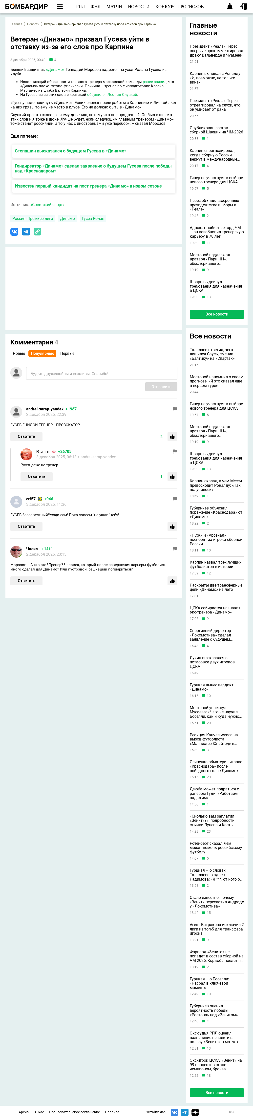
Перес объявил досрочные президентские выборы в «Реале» (214, 204)
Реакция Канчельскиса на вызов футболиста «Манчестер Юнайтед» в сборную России (214, 739)
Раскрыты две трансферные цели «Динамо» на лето (216, 587)
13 (209, 297)
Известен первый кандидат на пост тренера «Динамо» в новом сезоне (88, 186)
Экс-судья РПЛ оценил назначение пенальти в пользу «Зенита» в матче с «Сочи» (214, 1037)
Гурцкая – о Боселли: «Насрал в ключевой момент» (209, 983)
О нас (39, 1112)
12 (209, 573)
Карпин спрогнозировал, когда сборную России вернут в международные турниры (213, 155)
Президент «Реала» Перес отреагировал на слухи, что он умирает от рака (215, 105)
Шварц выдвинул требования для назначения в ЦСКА (216, 286)
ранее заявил (155, 82)
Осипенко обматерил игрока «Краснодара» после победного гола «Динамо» (216, 766)
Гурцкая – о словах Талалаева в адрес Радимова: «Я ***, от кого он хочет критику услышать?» (216, 874)
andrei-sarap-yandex (44, 409)
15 (209, 913)
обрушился (96, 94)
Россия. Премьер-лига (32, 218)
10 (209, 550)
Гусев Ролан (93, 218)
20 (209, 723)
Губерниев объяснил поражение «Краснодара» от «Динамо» (216, 512)
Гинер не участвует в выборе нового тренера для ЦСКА (216, 180)
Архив (24, 1112)
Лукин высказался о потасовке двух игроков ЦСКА (212, 662)
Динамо (67, 218)
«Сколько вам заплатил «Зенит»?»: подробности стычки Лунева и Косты (212, 820)
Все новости (217, 314)
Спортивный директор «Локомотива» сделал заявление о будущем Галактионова (210, 635)
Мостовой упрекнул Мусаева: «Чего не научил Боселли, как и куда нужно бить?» (214, 712)
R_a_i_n (42, 451)
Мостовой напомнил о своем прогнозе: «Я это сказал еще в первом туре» (216, 381)
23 (209, 831)
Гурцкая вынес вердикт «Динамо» (211, 687)
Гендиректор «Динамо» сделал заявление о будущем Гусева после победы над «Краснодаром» (93, 168)
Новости (33, 24)
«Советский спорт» (47, 204)
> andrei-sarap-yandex (97, 457)
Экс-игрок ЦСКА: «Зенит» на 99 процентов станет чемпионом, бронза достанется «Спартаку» (216, 1064)
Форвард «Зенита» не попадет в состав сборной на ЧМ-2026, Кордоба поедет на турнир (217, 956)
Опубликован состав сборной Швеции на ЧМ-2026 (216, 130)
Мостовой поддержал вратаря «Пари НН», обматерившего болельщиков (210, 259)
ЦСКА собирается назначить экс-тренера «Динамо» (216, 610)
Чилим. (33, 549)
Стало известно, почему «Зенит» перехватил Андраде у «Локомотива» (217, 901)
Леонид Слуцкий (122, 94)
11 (209, 243)
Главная (16, 24)
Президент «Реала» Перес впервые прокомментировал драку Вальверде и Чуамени (216, 50)
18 (209, 1075)
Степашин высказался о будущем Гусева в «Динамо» (70, 150)
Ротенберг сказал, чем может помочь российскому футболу (216, 847)
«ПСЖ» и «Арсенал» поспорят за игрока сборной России (216, 539)
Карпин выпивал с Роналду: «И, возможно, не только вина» (215, 77)
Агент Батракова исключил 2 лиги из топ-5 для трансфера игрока (217, 929)
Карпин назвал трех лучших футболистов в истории (215, 564)
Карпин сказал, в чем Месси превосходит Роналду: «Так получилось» (216, 485)
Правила (112, 1112)
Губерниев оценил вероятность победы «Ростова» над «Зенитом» (214, 1010)
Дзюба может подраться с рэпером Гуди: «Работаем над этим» (214, 793)
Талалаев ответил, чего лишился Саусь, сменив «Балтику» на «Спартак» (212, 354)
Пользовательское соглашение (74, 1112)
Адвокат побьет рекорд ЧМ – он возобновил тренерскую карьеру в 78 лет (217, 232)
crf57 (31, 499)
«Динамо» (55, 69)
